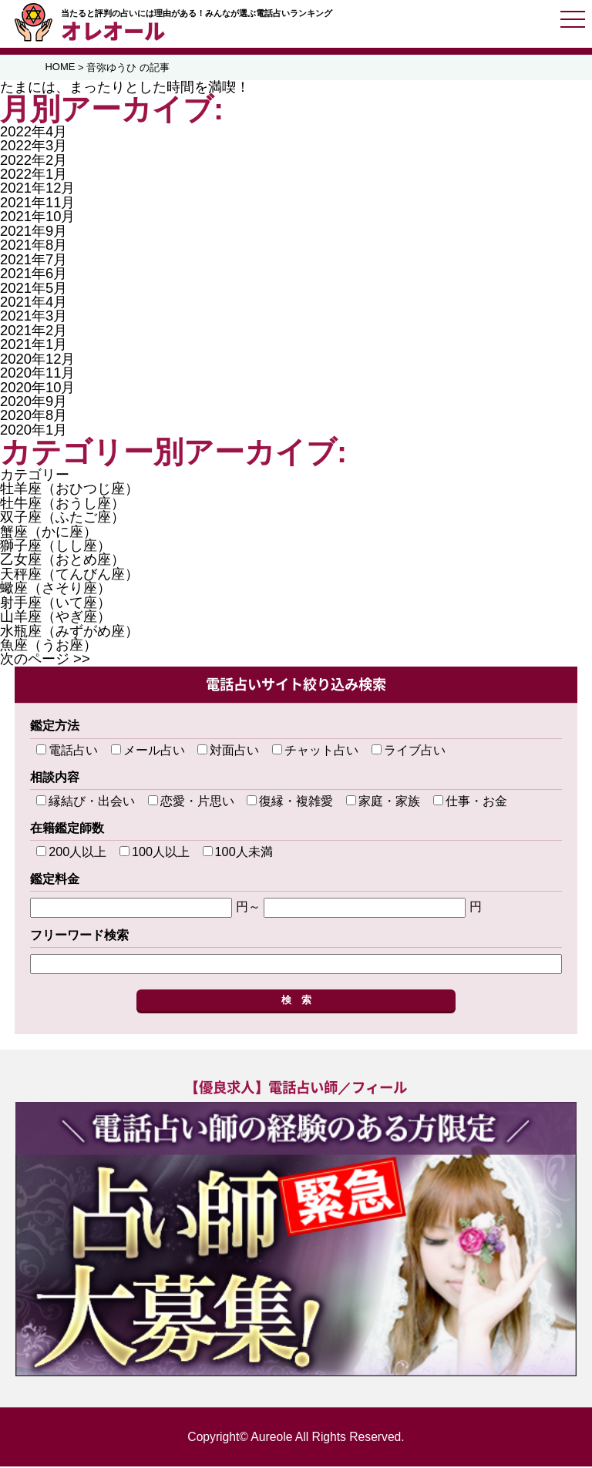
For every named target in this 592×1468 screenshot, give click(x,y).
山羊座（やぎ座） (55, 618)
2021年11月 (37, 204)
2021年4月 (33, 303)
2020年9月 (33, 403)
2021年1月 (33, 346)
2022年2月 (33, 161)
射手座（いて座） (55, 604)
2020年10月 (37, 389)
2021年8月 (33, 247)
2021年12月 (37, 190)
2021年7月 (33, 261)
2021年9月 (33, 232)
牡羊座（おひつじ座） (69, 490)
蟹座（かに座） (48, 533)
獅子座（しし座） (55, 547)
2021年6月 (33, 275)
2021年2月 (33, 332)
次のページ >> (45, 661)
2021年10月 (37, 218)
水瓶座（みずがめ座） (69, 632)
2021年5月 (33, 289)
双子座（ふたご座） (62, 519)
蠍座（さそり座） (55, 590)
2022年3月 (33, 147)
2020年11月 (37, 375)
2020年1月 (33, 431)
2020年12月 (37, 360)
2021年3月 (33, 318)
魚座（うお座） (48, 646)
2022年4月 (33, 133)
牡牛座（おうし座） (62, 504)
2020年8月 (33, 417)
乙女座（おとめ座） (62, 561)
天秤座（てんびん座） (69, 575)
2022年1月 (33, 175)
